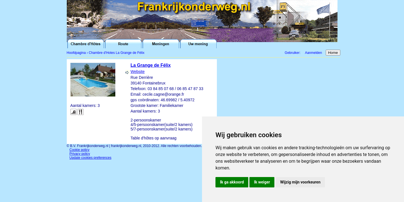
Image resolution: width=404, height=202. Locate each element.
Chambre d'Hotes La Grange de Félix (116, 53)
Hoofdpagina (76, 53)
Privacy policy (80, 154)
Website (137, 71)
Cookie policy (79, 150)
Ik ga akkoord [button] (232, 182)
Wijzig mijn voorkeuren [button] (300, 182)
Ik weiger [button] (262, 182)
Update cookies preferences (90, 158)
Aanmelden (313, 53)
